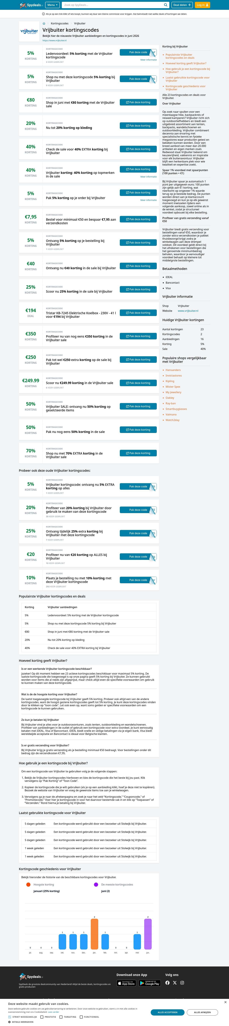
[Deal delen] (182, 5)
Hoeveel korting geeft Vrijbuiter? (186, 63)
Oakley (170, 398)
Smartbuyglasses (176, 409)
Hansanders (173, 370)
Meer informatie (148, 59)
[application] (89, 927)
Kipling (170, 381)
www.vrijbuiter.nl (188, 310)
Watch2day (173, 420)
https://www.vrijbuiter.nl (55, 40)
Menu (52, 5)
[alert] (114, 1012)
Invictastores (174, 375)
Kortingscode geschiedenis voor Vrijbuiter (186, 87)
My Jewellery (173, 392)
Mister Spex (173, 386)
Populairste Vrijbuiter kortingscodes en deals (180, 56)
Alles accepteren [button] (168, 1012)
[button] (76, 1022)
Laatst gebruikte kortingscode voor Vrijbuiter (188, 79)
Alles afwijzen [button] (202, 1012)
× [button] (225, 1002)
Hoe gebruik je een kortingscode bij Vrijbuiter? (188, 70)
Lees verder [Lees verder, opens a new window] (53, 1012)
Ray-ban (171, 403)
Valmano (171, 414)
